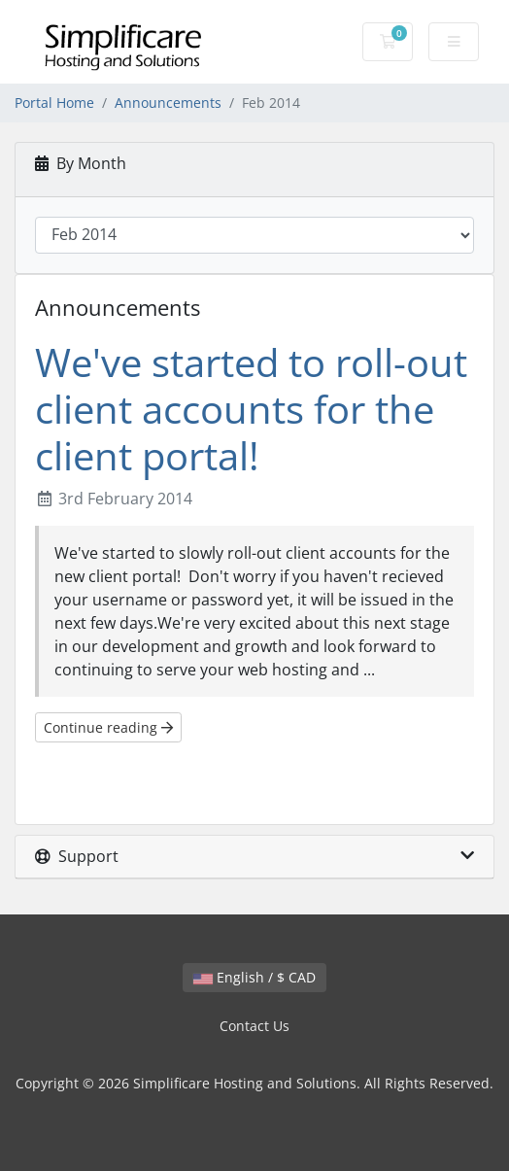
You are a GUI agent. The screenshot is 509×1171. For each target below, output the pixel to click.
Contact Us (254, 1025)
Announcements (168, 102)
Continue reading (108, 727)
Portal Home (54, 102)
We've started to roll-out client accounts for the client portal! (251, 408)
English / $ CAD (254, 977)
